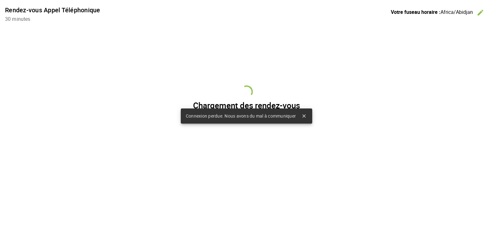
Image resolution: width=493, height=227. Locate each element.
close (304, 116)
